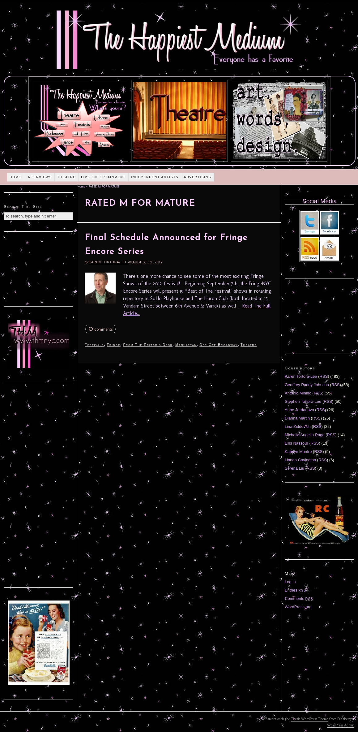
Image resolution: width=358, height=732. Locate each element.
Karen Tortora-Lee (108, 262)
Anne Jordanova (299, 409)
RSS (324, 376)
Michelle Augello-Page (305, 435)
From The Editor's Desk (148, 345)
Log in (290, 581)
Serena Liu (294, 468)
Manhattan (186, 345)
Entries (295, 590)
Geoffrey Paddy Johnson (307, 384)
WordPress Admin (340, 725)
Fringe (113, 345)
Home (15, 177)
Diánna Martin (297, 418)
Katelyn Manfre (298, 451)
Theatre (66, 177)
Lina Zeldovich (298, 426)
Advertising (197, 177)
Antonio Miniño (298, 393)
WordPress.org (298, 607)
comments (100, 329)
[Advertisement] (39, 268)
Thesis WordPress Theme (309, 719)
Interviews (39, 177)
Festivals (94, 345)
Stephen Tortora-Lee (303, 401)
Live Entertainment (103, 177)
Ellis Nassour (296, 443)
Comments (299, 598)
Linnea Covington (300, 460)
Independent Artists (155, 177)
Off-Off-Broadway (218, 345)
